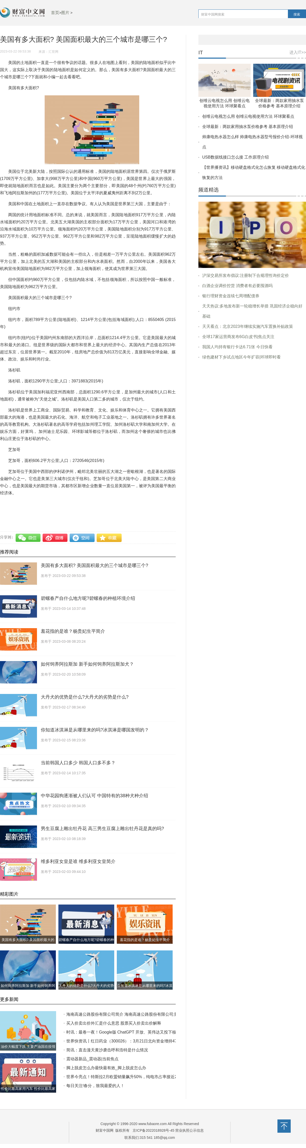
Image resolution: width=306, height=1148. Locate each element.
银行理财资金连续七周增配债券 (230, 296)
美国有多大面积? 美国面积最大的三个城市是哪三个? (94, 565)
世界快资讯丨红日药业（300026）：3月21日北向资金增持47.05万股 (128, 1041)
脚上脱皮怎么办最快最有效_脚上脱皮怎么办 (106, 1068)
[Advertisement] (252, 403)
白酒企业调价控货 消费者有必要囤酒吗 (237, 285)
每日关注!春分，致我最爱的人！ (95, 1085)
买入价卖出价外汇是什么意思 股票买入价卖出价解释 (113, 1023)
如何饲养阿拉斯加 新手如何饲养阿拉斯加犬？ (87, 664)
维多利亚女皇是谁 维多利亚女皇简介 (78, 861)
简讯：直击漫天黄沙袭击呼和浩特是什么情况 (107, 1050)
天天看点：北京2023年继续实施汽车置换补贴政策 (247, 326)
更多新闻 (9, 999)
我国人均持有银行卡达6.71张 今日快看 (237, 347)
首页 (55, 12)
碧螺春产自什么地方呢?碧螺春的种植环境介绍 (88, 598)
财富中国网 (104, 1130)
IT (200, 52)
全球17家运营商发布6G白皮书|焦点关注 (238, 336)
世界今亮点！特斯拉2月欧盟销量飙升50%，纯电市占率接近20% (124, 1077)
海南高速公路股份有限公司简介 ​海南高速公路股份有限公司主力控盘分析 (132, 1014)
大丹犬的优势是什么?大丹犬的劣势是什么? (85, 697)
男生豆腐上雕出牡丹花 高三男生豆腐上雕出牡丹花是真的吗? (102, 828)
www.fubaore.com (152, 1124)
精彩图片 (9, 894)
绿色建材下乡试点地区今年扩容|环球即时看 (241, 357)
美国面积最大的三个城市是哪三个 (88, 504)
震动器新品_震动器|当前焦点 (92, 1059)
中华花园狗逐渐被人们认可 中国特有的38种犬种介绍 (94, 795)
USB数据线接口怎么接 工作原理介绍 (235, 157)
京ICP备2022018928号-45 (153, 1130)
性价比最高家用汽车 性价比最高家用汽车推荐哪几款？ (28, 1093)
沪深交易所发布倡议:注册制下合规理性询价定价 (245, 275)
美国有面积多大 (135, 504)
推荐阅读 (9, 551)
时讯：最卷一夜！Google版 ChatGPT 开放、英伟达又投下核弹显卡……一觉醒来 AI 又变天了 (150, 1032)
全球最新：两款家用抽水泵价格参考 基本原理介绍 (247, 126)
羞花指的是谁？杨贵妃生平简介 (73, 631)
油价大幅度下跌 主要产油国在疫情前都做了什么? (28, 1050)
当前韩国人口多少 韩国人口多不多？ (78, 762)
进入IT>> (297, 52)
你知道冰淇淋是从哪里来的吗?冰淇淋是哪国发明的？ (95, 729)
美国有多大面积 (40, 504)
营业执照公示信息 (189, 1130)
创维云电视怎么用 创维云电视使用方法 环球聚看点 (248, 116)
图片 (65, 12)
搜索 (297, 14)
